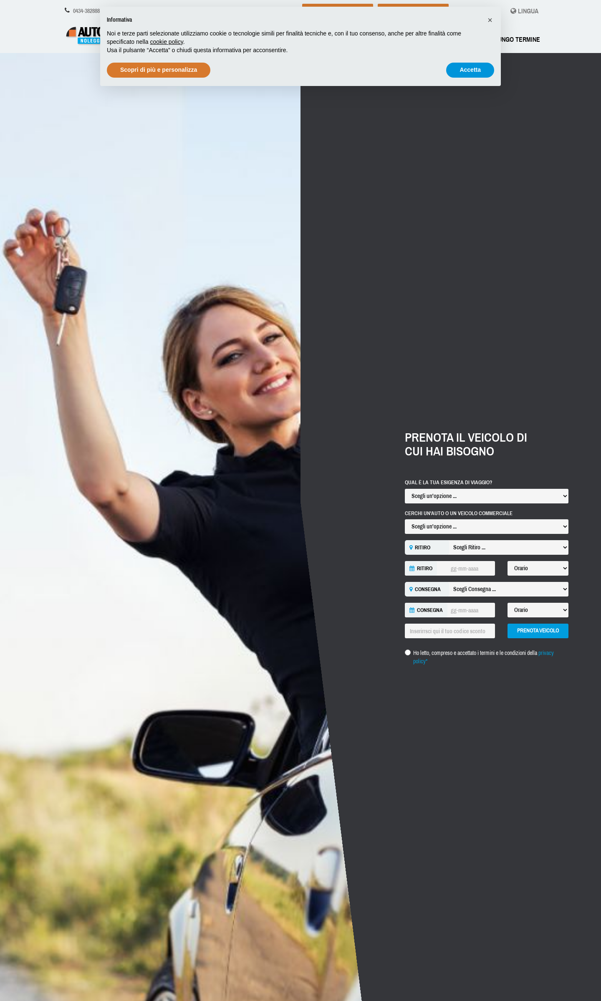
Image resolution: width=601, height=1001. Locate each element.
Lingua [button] (524, 10)
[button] (490, 20)
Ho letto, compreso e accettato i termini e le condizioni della (483, 657)
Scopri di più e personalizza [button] (158, 69)
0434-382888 (86, 11)
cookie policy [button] (166, 41)
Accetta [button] (470, 69)
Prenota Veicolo (538, 630)
